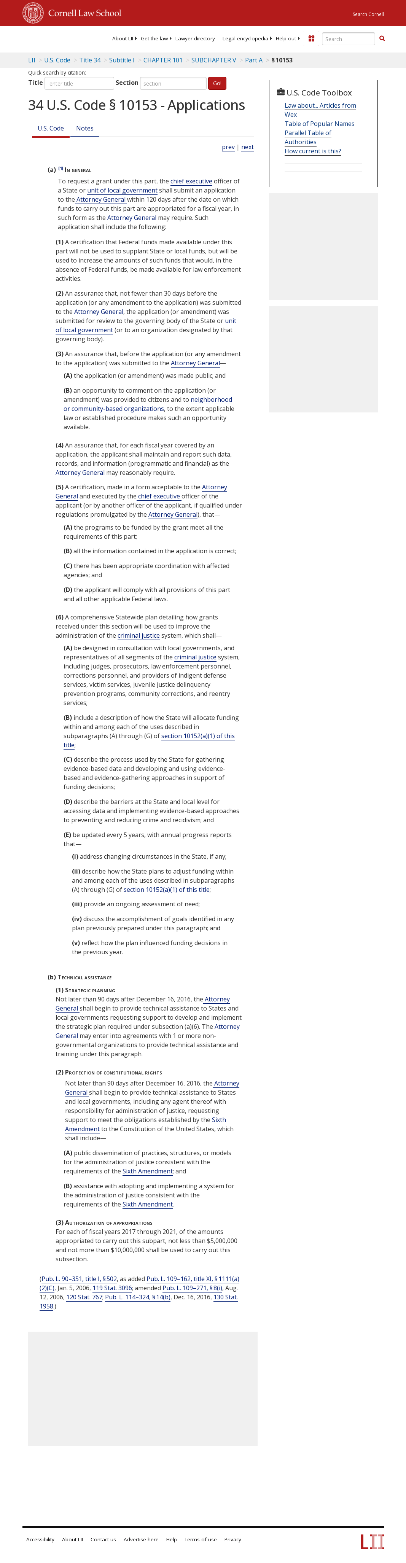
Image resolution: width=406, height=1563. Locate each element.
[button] (382, 38)
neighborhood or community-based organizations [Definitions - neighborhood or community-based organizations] (148, 404)
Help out (286, 38)
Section (127, 82)
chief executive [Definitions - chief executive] (191, 181)
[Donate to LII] (311, 38)
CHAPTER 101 (163, 60)
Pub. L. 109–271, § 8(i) (192, 1288)
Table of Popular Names (320, 123)
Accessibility (40, 1539)
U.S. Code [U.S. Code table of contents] (57, 60)
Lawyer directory (195, 38)
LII (31, 60)
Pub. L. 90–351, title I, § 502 (79, 1279)
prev (228, 147)
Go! (217, 83)
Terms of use (201, 1539)
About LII (122, 38)
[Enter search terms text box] (348, 38)
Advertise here (141, 1539)
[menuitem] (122, 38)
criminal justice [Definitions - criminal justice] (139, 635)
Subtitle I (122, 60)
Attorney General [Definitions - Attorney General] (101, 199)
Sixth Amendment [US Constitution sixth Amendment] (148, 1171)
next (247, 147)
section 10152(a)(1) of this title (167, 889)
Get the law (154, 38)
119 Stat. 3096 (112, 1288)
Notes (85, 128)
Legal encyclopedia (245, 38)
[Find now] (382, 39)
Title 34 (89, 60)
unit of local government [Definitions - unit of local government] (122, 190)
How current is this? (313, 151)
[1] (60, 168)
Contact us (103, 1539)
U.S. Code (51, 128)
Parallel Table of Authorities (308, 137)
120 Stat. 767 (84, 1297)
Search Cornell (368, 14)
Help (171, 1539)
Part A (254, 60)
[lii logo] (52, 38)
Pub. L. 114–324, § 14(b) (137, 1297)
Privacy (232, 1539)
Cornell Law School (82, 12)
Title (35, 82)
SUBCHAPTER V (213, 60)
